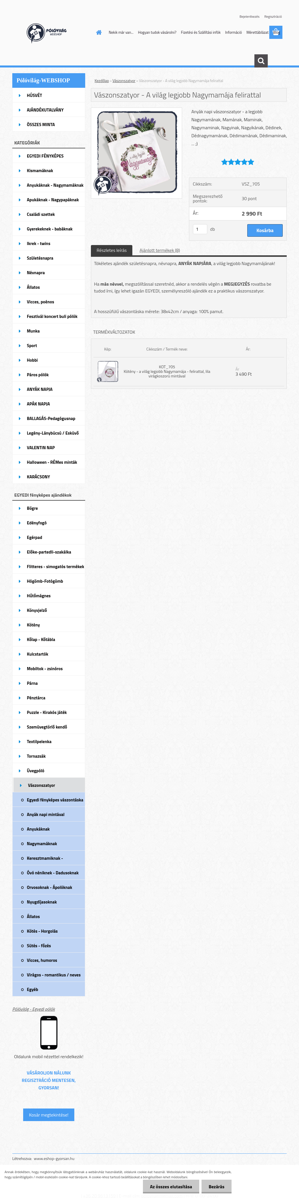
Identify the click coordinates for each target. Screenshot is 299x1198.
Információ (233, 32)
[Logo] (51, 32)
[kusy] (200, 229)
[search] (261, 60)
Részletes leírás (112, 250)
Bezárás (216, 1186)
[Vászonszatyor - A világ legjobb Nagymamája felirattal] (136, 110)
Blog (276, 32)
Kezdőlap (102, 80)
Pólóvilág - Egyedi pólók (33, 1009)
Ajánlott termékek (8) (159, 250)
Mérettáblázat (257, 32)
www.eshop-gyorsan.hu (54, 1158)
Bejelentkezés (250, 16)
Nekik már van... (121, 32)
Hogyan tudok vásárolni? (157, 32)
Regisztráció (273, 16)
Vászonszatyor (124, 80)
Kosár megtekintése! (48, 1114)
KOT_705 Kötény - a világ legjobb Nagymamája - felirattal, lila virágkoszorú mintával (167, 371)
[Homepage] (98, 32)
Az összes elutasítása (171, 1186)
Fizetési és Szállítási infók (201, 32)
